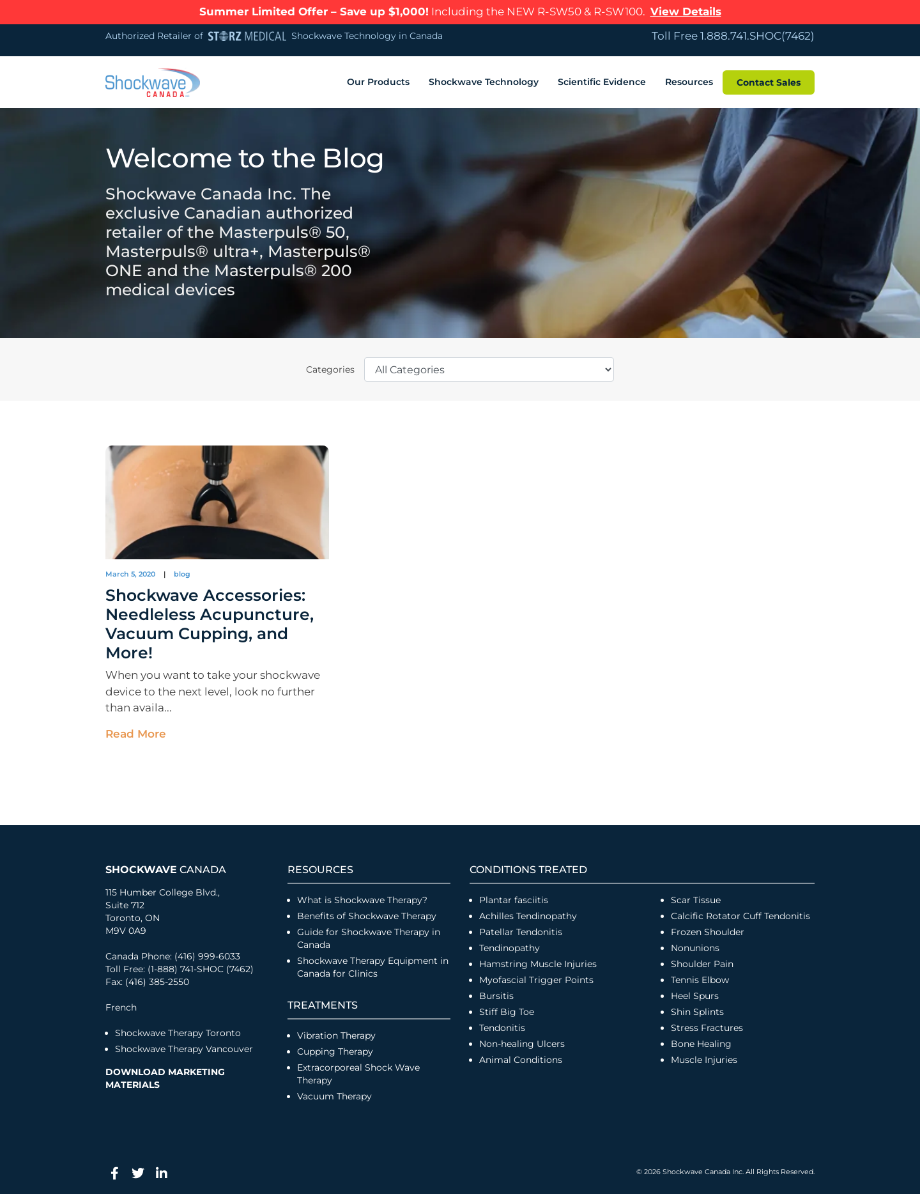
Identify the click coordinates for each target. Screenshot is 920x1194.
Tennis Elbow (700, 978)
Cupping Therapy (335, 1049)
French (121, 1005)
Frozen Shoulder (707, 930)
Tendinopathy (509, 946)
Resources (689, 80)
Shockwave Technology (484, 80)
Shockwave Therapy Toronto (178, 1031)
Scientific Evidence (602, 80)
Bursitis (496, 994)
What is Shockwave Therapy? (363, 898)
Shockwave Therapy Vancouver (184, 1047)
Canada (165, 868)
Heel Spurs (695, 994)
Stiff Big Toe (506, 1010)
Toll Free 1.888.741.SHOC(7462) (733, 35)
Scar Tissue (696, 898)
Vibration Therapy (336, 1033)
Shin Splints (697, 1010)
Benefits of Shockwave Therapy (366, 914)
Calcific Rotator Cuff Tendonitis (740, 914)
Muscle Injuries (704, 1058)
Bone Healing (701, 1042)
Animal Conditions (520, 1058)
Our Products (378, 80)
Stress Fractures (707, 1026)
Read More (135, 731)
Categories (330, 367)
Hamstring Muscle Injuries (539, 962)
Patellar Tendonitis (520, 930)
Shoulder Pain (702, 962)
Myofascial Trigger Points (536, 978)
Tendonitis (502, 1026)
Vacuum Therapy (334, 1094)
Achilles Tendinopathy (528, 914)
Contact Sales (769, 80)
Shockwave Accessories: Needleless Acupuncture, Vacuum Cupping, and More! (209, 622)
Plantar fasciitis (513, 898)
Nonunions (695, 946)
